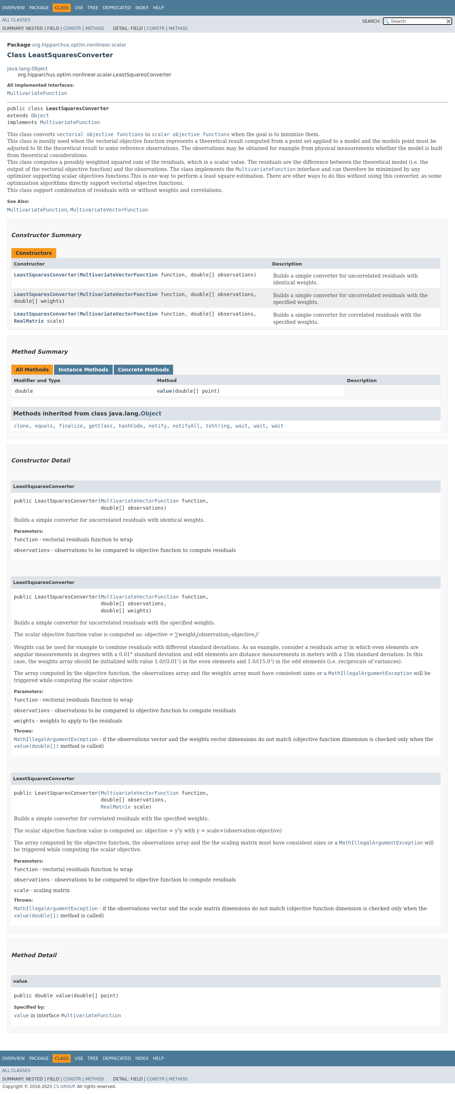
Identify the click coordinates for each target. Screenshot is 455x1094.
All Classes (16, 19)
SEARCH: (371, 21)
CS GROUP (63, 1086)
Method (94, 28)
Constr (72, 28)
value (164, 391)
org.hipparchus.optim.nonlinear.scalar (79, 45)
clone (21, 426)
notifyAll (186, 426)
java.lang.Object (27, 68)
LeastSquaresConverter (45, 275)
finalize (70, 426)
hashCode (131, 426)
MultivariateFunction (37, 93)
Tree (92, 7)
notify (158, 426)
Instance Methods (83, 369)
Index (142, 7)
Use (79, 7)
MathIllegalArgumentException (56, 739)
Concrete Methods (143, 369)
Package (39, 7)
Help (158, 7)
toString (218, 426)
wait (242, 426)
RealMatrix (29, 321)
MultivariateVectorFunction (118, 275)
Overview (13, 7)
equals (44, 426)
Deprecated (117, 7)
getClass (101, 426)
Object (40, 115)
